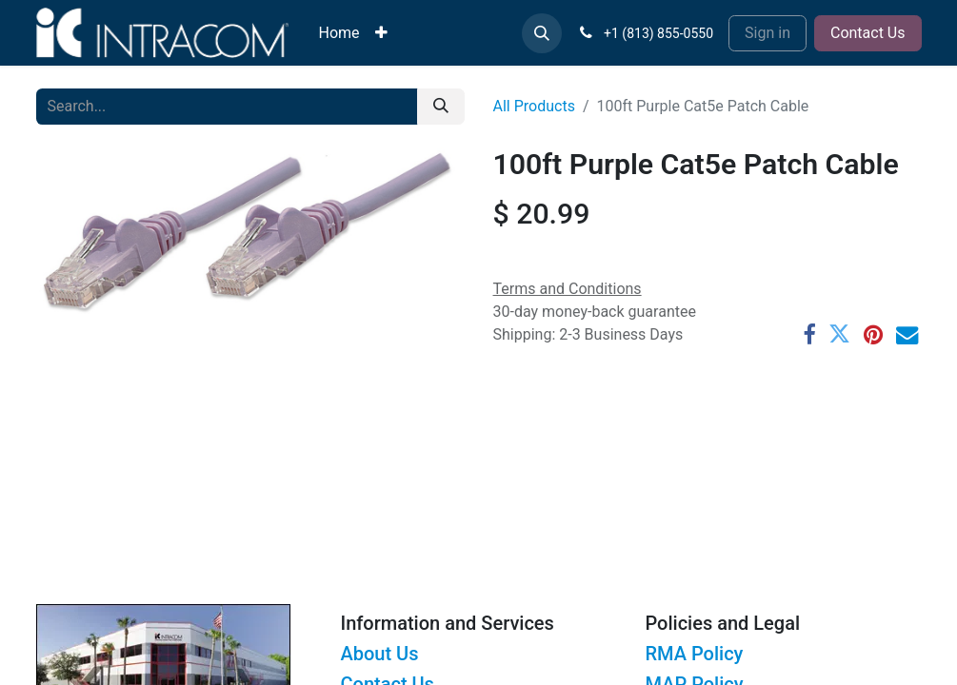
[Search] (441, 106)
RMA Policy (694, 653)
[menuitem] (339, 33)
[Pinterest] (873, 334)
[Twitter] (839, 334)
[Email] (907, 334)
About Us (379, 653)
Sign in (767, 33)
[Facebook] (809, 334)
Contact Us (868, 33)
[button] (542, 33)
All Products (534, 106)
